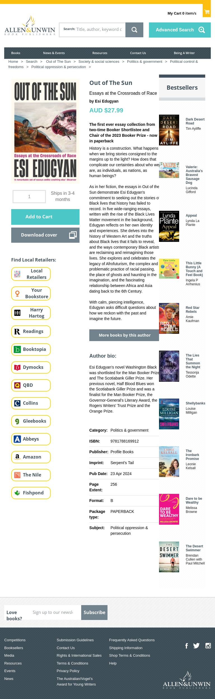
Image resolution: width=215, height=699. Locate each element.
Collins (30, 403)
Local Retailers (36, 274)
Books (15, 53)
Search (69, 29)
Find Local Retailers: (33, 260)
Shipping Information (125, 648)
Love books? (14, 614)
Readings (33, 331)
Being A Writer (184, 53)
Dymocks (33, 367)
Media (9, 655)
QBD (28, 385)
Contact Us (138, 53)
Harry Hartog (36, 313)
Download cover (39, 235)
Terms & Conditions (72, 663)
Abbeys (31, 439)
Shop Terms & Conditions (129, 655)
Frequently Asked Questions (132, 640)
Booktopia (34, 349)
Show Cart (207, 10)
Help (113, 663)
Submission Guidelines (75, 640)
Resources (99, 53)
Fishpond (33, 493)
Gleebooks (34, 421)
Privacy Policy (68, 671)
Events (9, 671)
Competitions (14, 640)
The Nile (32, 475)
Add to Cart (38, 216)
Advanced (175, 30)
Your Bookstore (36, 293)
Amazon (32, 457)
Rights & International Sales (79, 655)
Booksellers (13, 648)
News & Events (54, 53)
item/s (182, 13)
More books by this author (125, 335)
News (8, 679)
